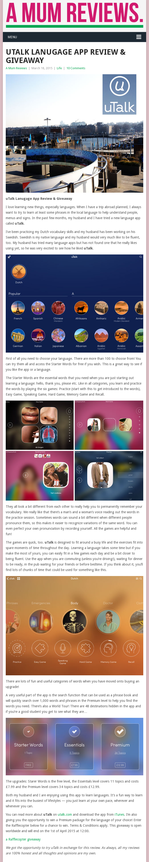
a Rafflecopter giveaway (23, 839)
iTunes (119, 814)
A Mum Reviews (16, 68)
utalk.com (65, 814)
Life (59, 68)
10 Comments (75, 68)
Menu (12, 37)
